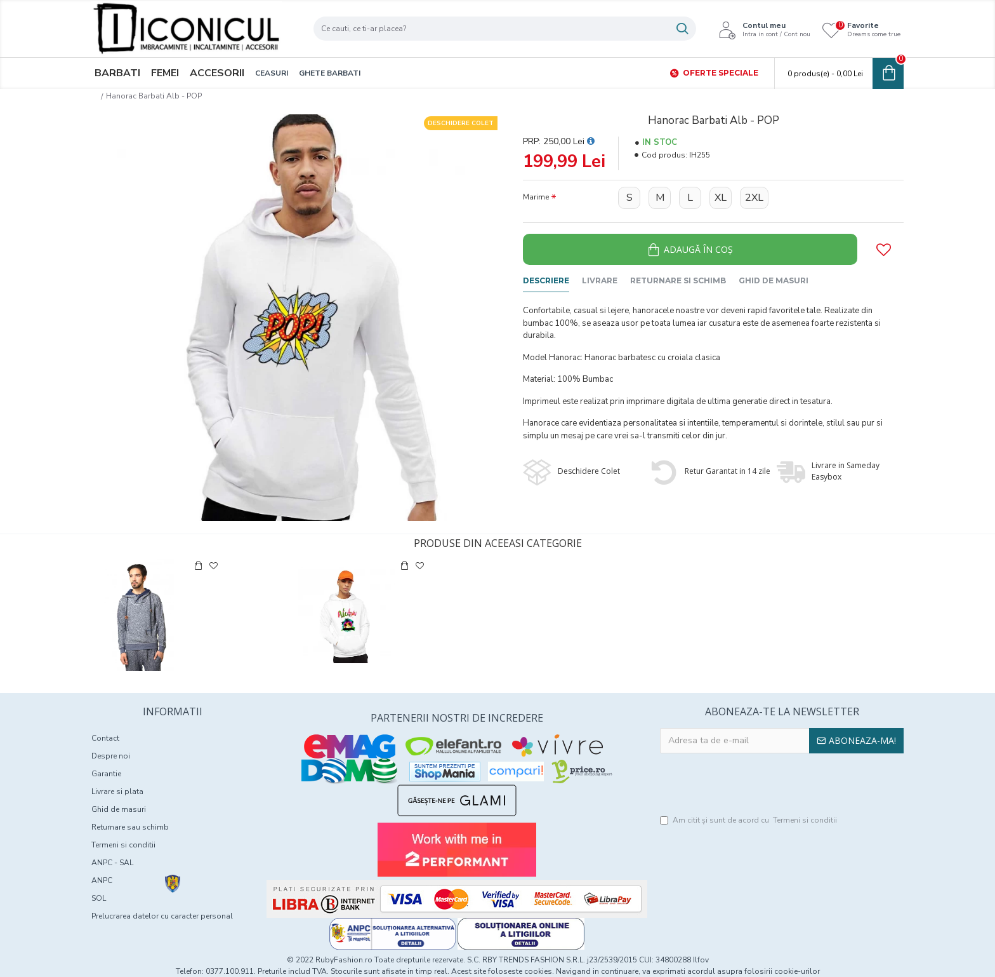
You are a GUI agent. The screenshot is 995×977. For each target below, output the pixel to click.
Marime (536, 197)
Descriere (546, 280)
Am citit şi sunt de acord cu (749, 820)
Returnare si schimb (678, 280)
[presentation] (781, 784)
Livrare (599, 280)
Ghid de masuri (773, 280)
